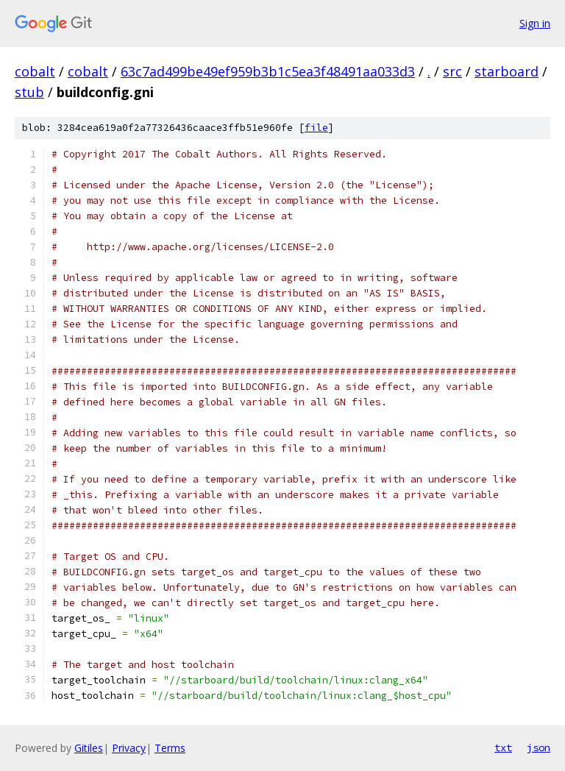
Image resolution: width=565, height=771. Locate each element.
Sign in (534, 23)
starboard (507, 71)
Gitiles (88, 748)
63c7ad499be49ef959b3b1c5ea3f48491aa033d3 (268, 71)
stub (29, 92)
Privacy (129, 748)
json (538, 747)
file (316, 127)
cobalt (35, 71)
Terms (169, 748)
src (452, 71)
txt (503, 747)
